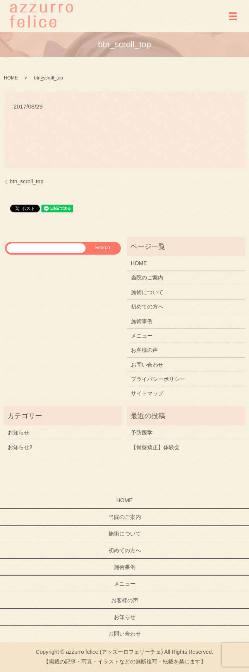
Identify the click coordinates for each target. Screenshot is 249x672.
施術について (147, 292)
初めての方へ (147, 306)
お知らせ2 (20, 447)
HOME (11, 78)
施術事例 (142, 321)
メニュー (142, 336)
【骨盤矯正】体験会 (155, 447)
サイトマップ (147, 393)
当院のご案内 (147, 277)
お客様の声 (144, 350)
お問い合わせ (147, 365)
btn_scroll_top (26, 181)
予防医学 (142, 432)
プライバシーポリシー (158, 379)
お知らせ (18, 432)
